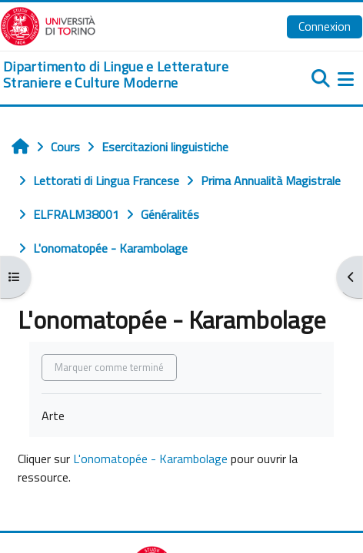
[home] (121, 74)
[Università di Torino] (48, 24)
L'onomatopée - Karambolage (150, 458)
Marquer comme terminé (109, 367)
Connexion (324, 26)
